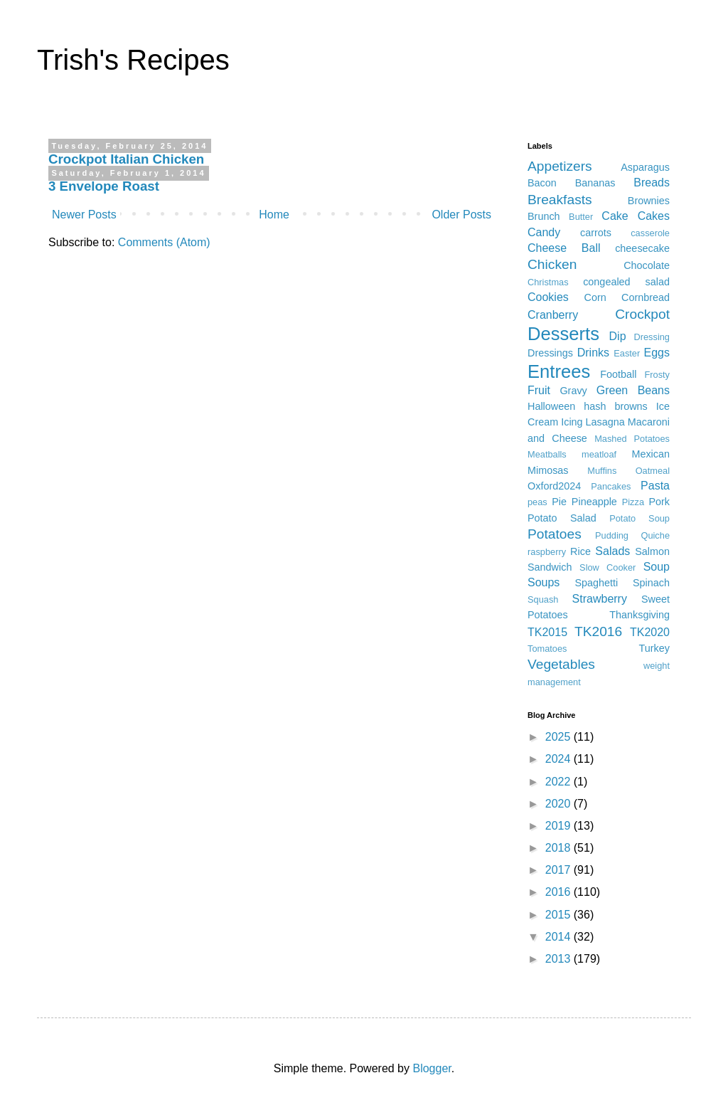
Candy (544, 232)
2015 (559, 915)
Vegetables (561, 664)
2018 (559, 848)
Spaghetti (597, 582)
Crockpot (642, 314)
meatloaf (599, 454)
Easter (627, 353)
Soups (544, 582)
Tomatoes (547, 648)
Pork (659, 501)
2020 (559, 804)
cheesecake (642, 248)
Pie (559, 501)
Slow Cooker (607, 567)
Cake (614, 216)
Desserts (563, 334)
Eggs (657, 353)
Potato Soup (639, 518)
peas (537, 502)
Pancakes (611, 486)
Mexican (650, 454)
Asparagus (645, 167)
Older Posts (461, 214)
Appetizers (560, 166)
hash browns (616, 406)
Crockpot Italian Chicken (126, 159)
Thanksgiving (639, 614)
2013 (559, 959)
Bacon (542, 183)
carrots (595, 232)
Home (274, 214)
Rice (580, 551)
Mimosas (548, 470)
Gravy (573, 390)
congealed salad (626, 281)
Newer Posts (84, 214)
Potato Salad (562, 518)
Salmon (652, 551)
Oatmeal (653, 470)
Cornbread (645, 297)
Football (618, 374)
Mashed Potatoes (632, 438)
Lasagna (605, 422)
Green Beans (633, 390)
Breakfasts (560, 199)
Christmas (548, 282)
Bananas (595, 183)
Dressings (550, 353)
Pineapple (594, 501)
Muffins (601, 470)
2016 (559, 892)
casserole (650, 233)
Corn (595, 297)
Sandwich (550, 567)
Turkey (654, 648)
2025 (559, 737)
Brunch (544, 216)
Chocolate (646, 265)
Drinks (593, 353)
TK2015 (547, 632)
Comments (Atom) (164, 242)
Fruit (539, 390)
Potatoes (555, 534)
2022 (559, 782)
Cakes (654, 216)
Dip (617, 336)
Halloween (551, 406)
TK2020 (650, 632)
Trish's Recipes (133, 59)
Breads (651, 182)
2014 (559, 937)
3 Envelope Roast (103, 186)
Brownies (649, 200)
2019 (559, 826)
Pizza (633, 502)
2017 (559, 870)
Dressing (651, 337)
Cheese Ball (564, 248)
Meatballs (547, 454)
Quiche (655, 535)
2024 (559, 759)
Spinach (651, 582)
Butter (581, 216)
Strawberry (599, 599)
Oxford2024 (554, 486)
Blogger (431, 1068)
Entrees (559, 371)
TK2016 (598, 631)
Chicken (552, 264)
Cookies (548, 297)
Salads (612, 551)
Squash (543, 599)
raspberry (547, 551)
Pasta (655, 486)
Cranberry (553, 315)
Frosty (657, 374)
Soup (656, 567)
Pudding (611, 535)
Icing (571, 422)
